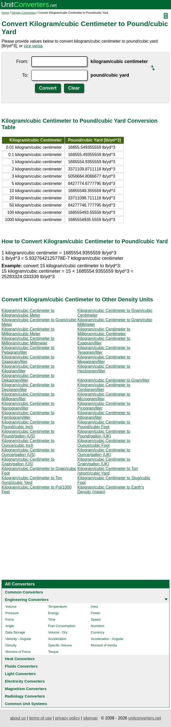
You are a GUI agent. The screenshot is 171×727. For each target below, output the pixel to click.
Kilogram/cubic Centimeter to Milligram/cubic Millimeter (28, 340)
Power (95, 613)
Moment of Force (18, 652)
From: (22, 61)
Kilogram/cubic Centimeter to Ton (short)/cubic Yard (107, 470)
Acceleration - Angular (107, 639)
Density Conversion (24, 12)
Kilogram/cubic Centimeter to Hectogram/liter (103, 368)
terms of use (40, 718)
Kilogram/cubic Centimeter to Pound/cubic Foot (103, 424)
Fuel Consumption (61, 626)
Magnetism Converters (26, 688)
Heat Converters (20, 658)
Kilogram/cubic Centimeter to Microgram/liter (103, 396)
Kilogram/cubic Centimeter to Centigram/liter (103, 387)
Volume (10, 606)
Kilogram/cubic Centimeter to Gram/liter (113, 380)
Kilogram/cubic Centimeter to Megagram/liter (103, 359)
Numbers (97, 626)
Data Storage (15, 632)
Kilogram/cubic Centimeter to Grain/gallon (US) (28, 461)
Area (94, 606)
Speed (96, 619)
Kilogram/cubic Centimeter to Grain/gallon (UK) (103, 461)
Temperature (57, 606)
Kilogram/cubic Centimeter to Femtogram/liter (28, 415)
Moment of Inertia (104, 645)
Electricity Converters (25, 681)
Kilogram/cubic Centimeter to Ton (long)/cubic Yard (32, 480)
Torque (53, 652)
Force (9, 619)
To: (25, 75)
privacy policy (67, 718)
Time (51, 619)
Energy (53, 613)
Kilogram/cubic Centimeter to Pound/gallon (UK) (103, 433)
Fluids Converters (21, 666)
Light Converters (20, 673)
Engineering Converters (27, 599)
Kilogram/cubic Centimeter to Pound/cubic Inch (28, 424)
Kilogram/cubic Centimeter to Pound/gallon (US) (28, 433)
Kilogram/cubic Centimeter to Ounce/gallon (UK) (103, 452)
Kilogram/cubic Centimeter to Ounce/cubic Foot (103, 443)
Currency (97, 632)
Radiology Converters (25, 696)
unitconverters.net (144, 718)
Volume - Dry (57, 632)
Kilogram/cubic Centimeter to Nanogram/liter (28, 405)
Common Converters (24, 592)
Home (5, 12)
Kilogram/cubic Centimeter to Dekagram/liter (28, 377)
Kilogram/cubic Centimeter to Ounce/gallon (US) (28, 452)
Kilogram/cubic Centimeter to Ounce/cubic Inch (28, 443)
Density (10, 645)
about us (18, 718)
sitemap (90, 718)
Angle (9, 626)
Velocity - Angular (18, 639)
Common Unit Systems (26, 703)
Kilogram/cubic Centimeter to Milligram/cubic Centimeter (103, 331)
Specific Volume (60, 645)
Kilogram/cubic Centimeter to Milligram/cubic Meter (28, 331)
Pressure (12, 613)
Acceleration (57, 639)
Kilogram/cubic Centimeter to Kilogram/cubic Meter (28, 312)
